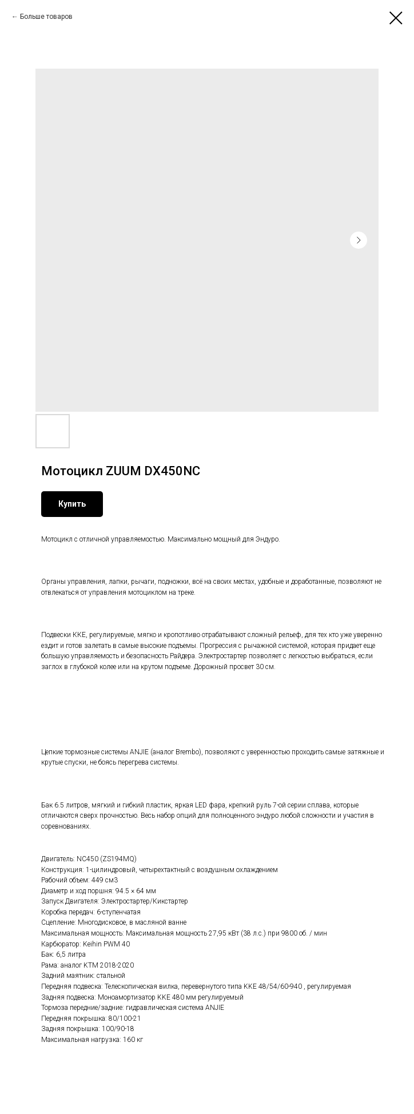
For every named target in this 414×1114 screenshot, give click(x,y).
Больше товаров (46, 17)
